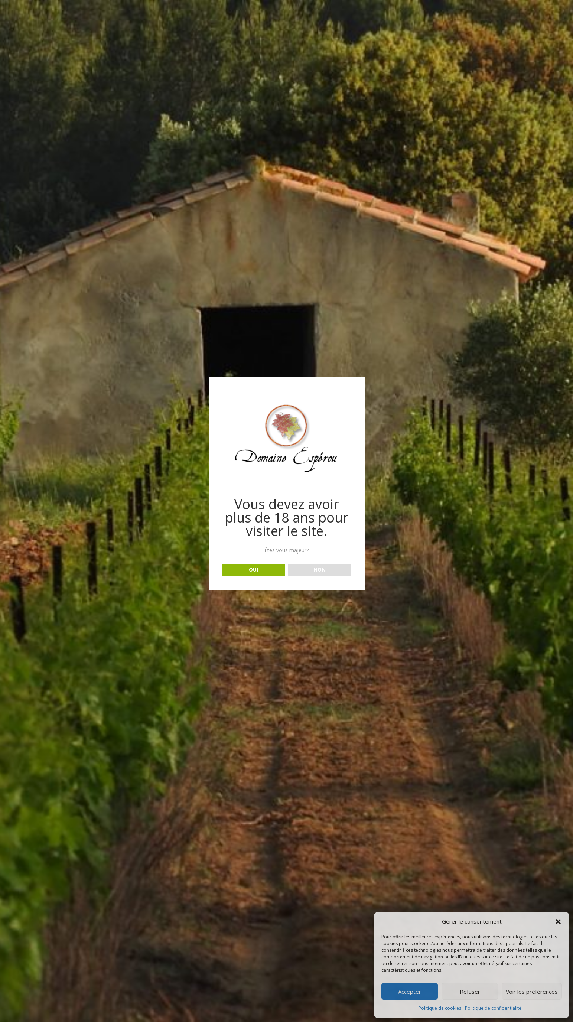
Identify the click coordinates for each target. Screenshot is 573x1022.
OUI (253, 569)
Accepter (409, 991)
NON (319, 569)
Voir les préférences (532, 991)
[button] (558, 921)
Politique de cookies (440, 1008)
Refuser (470, 991)
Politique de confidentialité (493, 1008)
